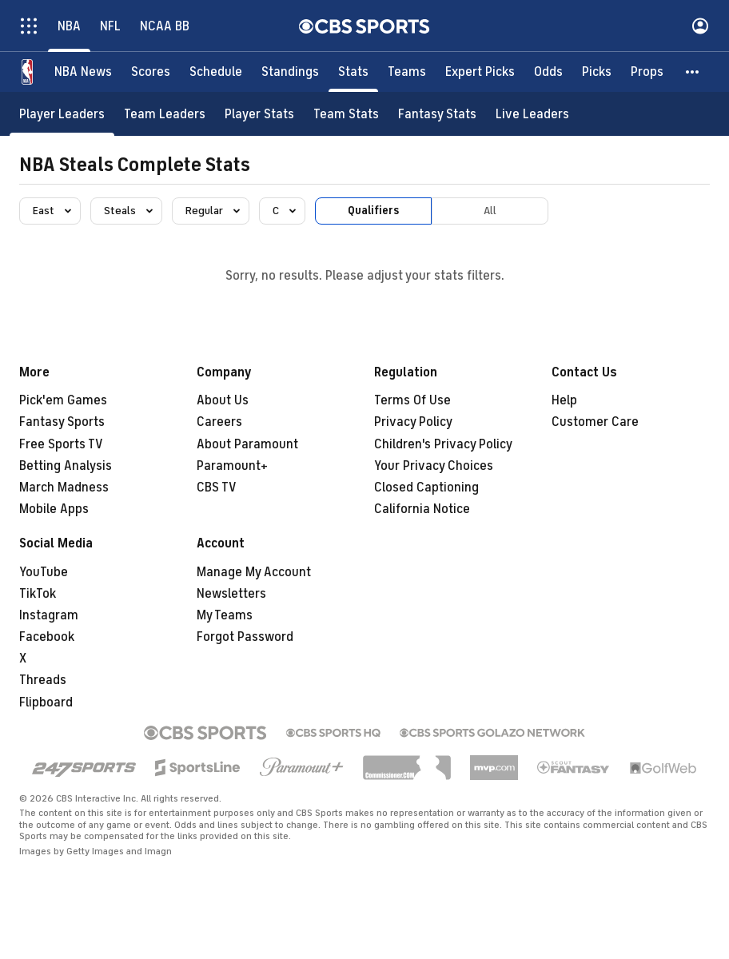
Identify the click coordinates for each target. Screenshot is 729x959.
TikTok (37, 594)
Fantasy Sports (62, 422)
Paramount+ (232, 466)
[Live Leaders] (532, 114)
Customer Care (595, 422)
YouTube (43, 572)
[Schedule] (216, 72)
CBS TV (217, 487)
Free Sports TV (61, 444)
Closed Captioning (426, 487)
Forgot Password (245, 637)
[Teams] (407, 72)
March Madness (64, 487)
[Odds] (548, 72)
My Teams (225, 615)
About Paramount (247, 444)
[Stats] (353, 72)
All (490, 210)
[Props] (647, 72)
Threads (42, 680)
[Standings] (290, 72)
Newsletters (231, 594)
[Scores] (151, 72)
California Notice (422, 509)
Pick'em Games (63, 400)
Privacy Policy (413, 422)
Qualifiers (373, 210)
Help (564, 400)
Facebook (46, 637)
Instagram (48, 615)
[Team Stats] (346, 114)
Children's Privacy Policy (443, 444)
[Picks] (596, 72)
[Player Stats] (259, 114)
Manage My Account (254, 572)
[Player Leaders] (62, 114)
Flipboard (46, 702)
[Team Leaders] (164, 114)
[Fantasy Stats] (437, 114)
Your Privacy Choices (433, 466)
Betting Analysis (65, 466)
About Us (223, 400)
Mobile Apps (54, 509)
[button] (693, 72)
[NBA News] (83, 72)
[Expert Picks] (480, 72)
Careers (219, 422)
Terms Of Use (412, 400)
